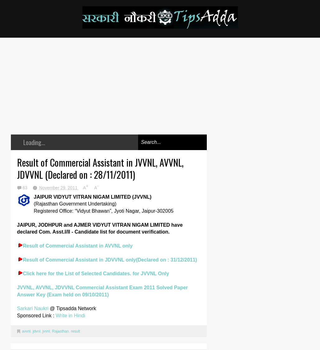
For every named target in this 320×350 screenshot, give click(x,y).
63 (26, 187)
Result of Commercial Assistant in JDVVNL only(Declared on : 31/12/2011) (110, 259)
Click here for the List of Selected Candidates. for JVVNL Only (96, 273)
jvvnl (46, 331)
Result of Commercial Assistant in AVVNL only (78, 245)
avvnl (26, 331)
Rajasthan (60, 331)
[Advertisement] (109, 90)
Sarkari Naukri (33, 308)
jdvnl (36, 331)
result (75, 331)
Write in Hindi (70, 315)
